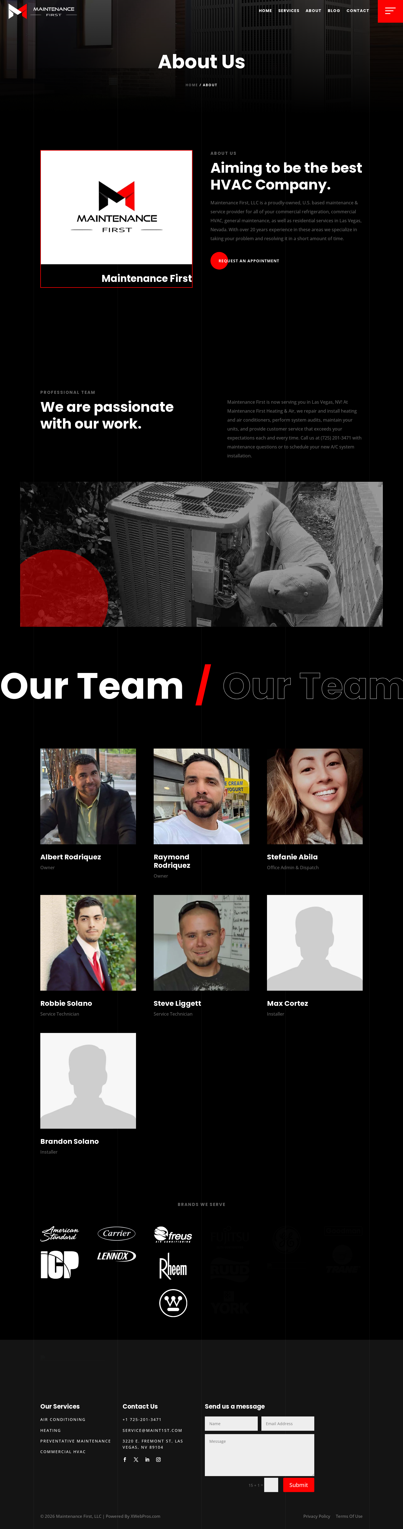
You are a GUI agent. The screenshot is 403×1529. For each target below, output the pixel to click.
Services (288, 10)
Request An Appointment (249, 260)
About (314, 10)
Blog (334, 10)
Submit (298, 1485)
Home (265, 10)
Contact (357, 10)
